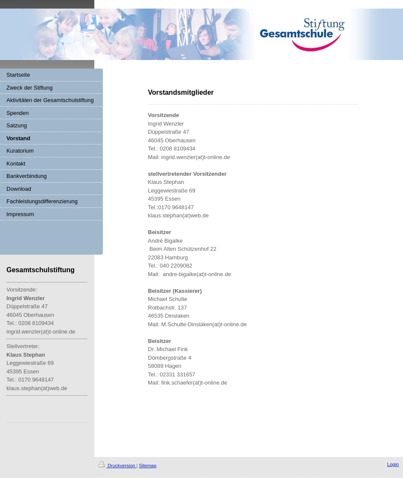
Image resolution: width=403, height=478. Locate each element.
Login (393, 464)
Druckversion (117, 465)
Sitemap (147, 465)
